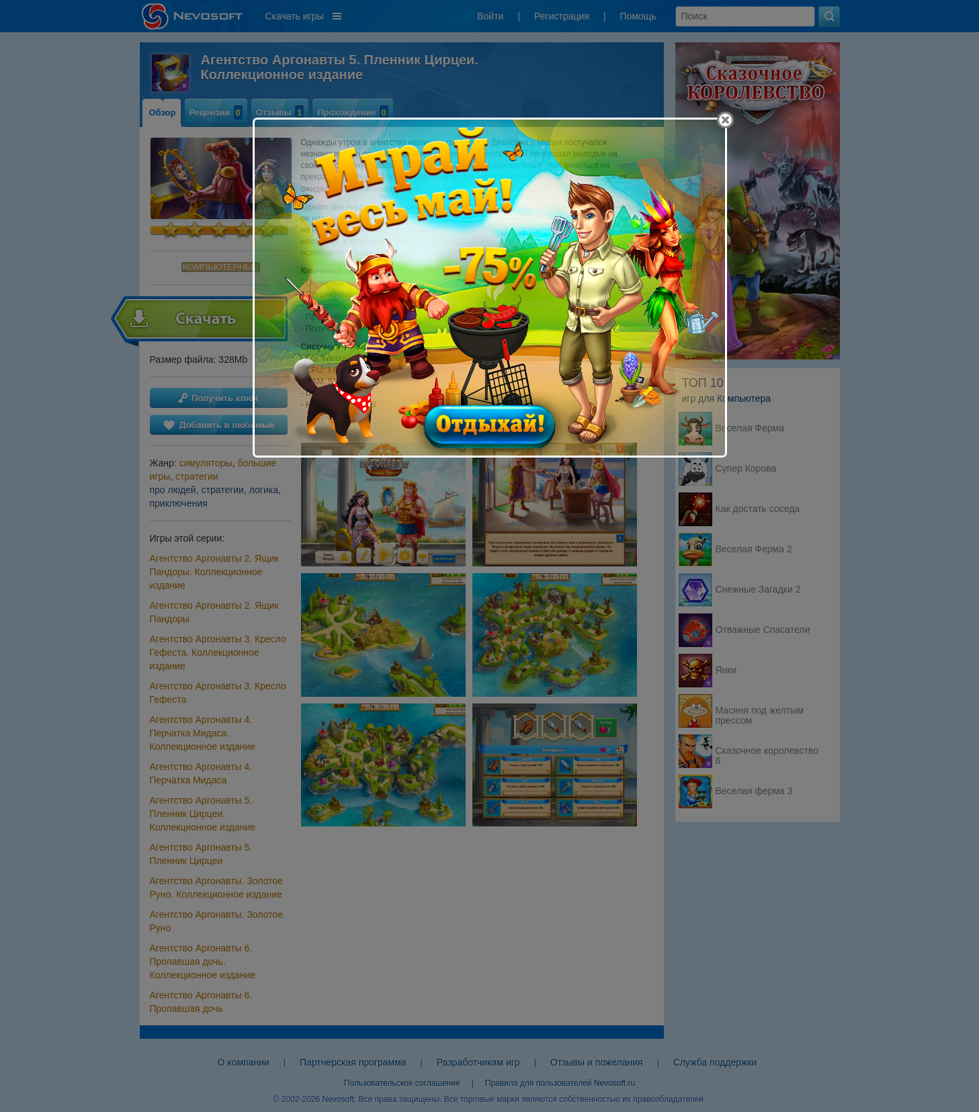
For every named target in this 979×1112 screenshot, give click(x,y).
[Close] (725, 120)
